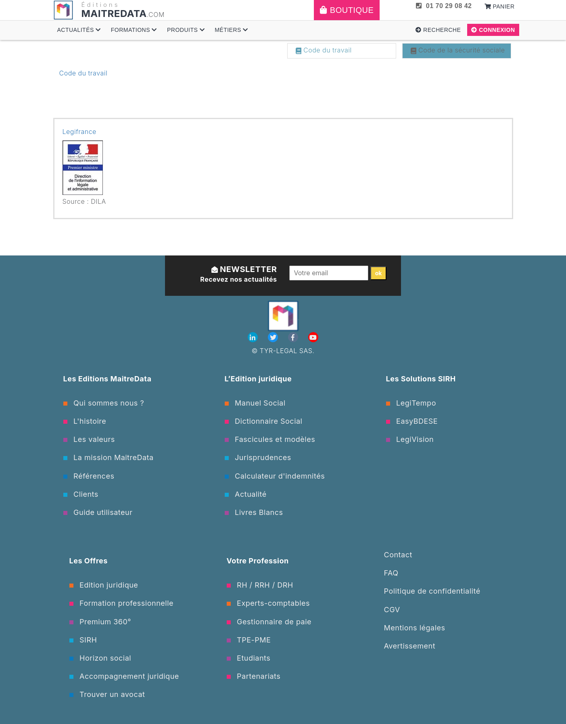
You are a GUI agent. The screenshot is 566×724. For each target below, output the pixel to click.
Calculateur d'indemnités (275, 476)
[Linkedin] (254, 337)
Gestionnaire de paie (269, 621)
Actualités (79, 30)
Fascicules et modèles (270, 439)
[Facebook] (294, 337)
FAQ (391, 573)
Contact (398, 554)
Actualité (246, 494)
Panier (500, 6)
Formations (134, 30)
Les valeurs (89, 439)
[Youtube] (313, 337)
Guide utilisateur (98, 512)
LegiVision (410, 439)
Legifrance (79, 132)
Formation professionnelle (121, 603)
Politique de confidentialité (432, 591)
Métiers (231, 30)
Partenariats (254, 676)
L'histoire (85, 421)
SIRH (83, 640)
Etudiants (249, 658)
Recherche (438, 30)
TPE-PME (249, 640)
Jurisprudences (258, 457)
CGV (392, 609)
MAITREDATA (114, 13)
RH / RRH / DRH (260, 585)
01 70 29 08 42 (444, 5)
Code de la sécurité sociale (458, 50)
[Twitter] (274, 337)
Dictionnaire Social (264, 421)
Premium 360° (100, 621)
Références (89, 476)
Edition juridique (103, 585)
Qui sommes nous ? (103, 403)
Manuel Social (255, 403)
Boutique (347, 10)
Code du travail (324, 50)
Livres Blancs (254, 512)
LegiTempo (411, 403)
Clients (80, 494)
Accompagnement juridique (124, 676)
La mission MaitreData (108, 457)
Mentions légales (414, 628)
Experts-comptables (268, 603)
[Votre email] (329, 273)
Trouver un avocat (107, 694)
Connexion (493, 30)
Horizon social (100, 658)
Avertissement (410, 646)
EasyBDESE (412, 421)
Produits (186, 30)
